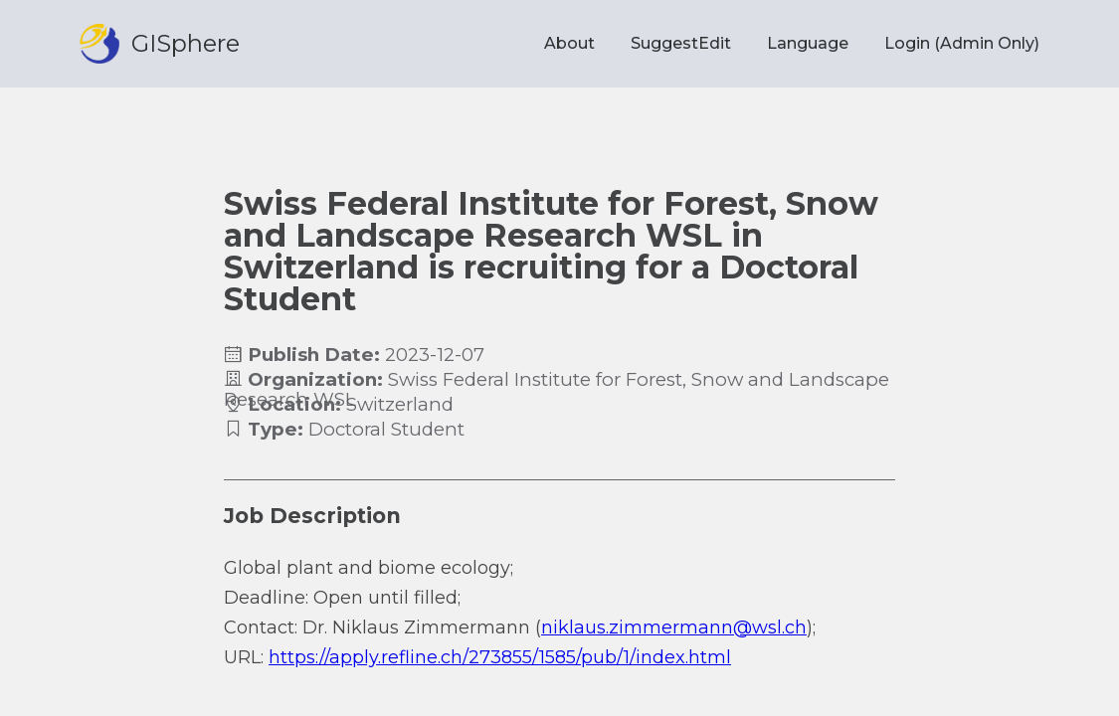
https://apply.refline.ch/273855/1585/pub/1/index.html (500, 657)
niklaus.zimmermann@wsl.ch (674, 627)
